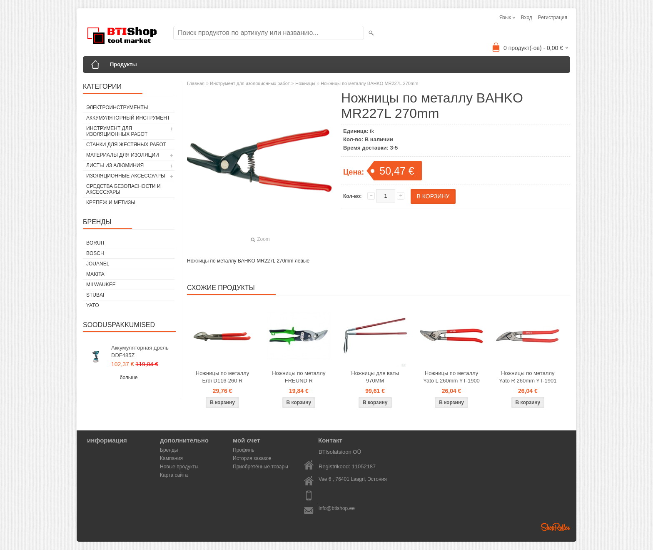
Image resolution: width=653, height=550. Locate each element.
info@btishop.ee (337, 508)
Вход (526, 17)
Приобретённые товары (260, 467)
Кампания (171, 458)
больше (129, 377)
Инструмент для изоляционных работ (116, 131)
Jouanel (97, 264)
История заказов (252, 458)
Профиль (243, 450)
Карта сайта (174, 475)
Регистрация (552, 17)
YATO (92, 305)
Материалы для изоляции (122, 155)
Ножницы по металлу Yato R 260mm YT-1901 (527, 377)
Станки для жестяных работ (126, 145)
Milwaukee (101, 285)
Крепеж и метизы (110, 202)
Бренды (169, 450)
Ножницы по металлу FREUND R (298, 377)
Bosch (95, 253)
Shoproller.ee (555, 527)
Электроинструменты (117, 107)
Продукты (123, 64)
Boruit (95, 243)
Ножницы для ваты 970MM (375, 377)
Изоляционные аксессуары (125, 176)
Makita (95, 274)
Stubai (95, 295)
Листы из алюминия (115, 165)
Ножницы (305, 83)
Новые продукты (179, 467)
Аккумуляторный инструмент (128, 118)
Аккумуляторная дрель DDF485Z (140, 351)
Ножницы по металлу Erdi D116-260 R (222, 377)
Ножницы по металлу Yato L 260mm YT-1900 (451, 377)
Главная (195, 83)
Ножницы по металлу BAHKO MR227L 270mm (369, 83)
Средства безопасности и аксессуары (123, 189)
